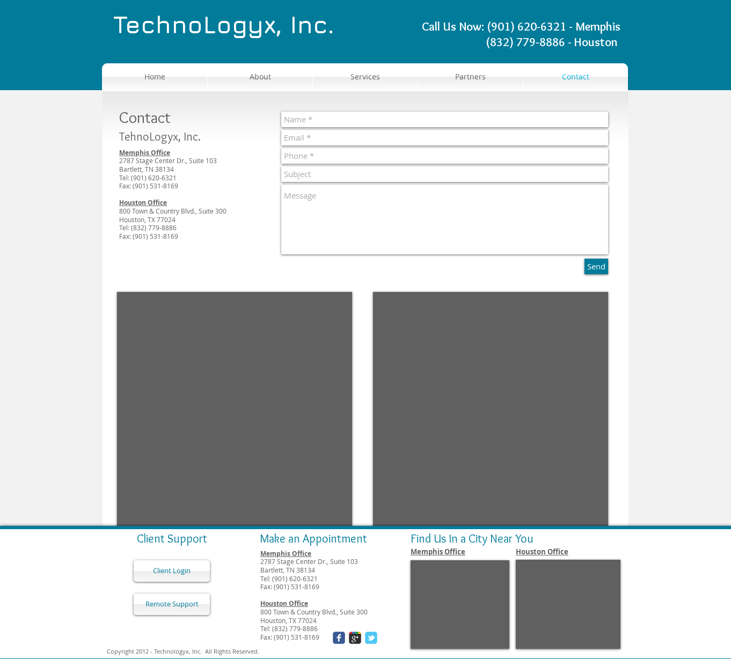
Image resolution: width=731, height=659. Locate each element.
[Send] (596, 266)
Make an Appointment (313, 538)
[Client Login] (172, 571)
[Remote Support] (172, 604)
